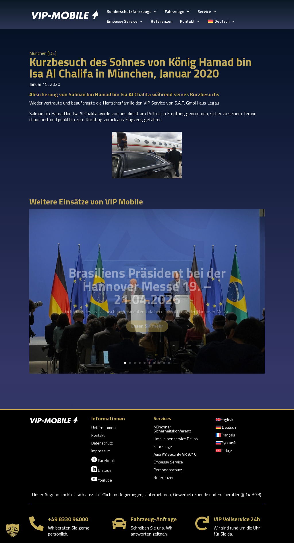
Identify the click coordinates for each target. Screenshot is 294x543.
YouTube (101, 479)
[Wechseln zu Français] (225, 436)
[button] (12, 530)
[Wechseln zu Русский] (226, 444)
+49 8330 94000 (68, 519)
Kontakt (187, 21)
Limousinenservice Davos (176, 439)
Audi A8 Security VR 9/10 (175, 454)
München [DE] (42, 53)
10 (169, 363)
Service (204, 11)
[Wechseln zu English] (224, 421)
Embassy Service (122, 21)
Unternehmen (103, 428)
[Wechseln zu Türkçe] (224, 452)
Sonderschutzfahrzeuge (129, 11)
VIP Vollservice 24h (237, 519)
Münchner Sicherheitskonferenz (172, 429)
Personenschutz (168, 470)
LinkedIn (102, 469)
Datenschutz (102, 443)
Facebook (103, 460)
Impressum (101, 451)
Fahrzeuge (174, 11)
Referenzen (162, 21)
